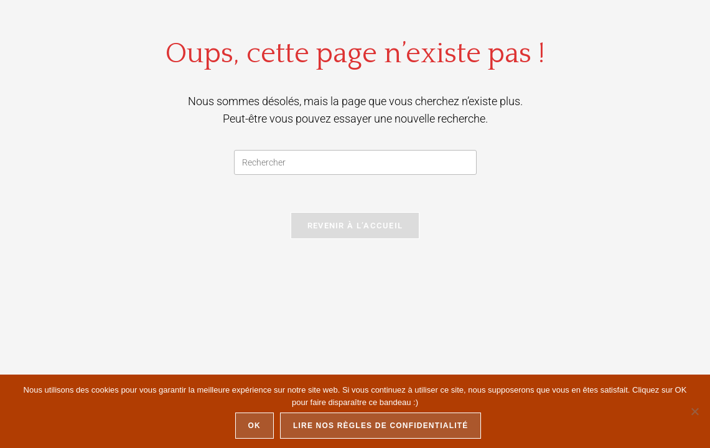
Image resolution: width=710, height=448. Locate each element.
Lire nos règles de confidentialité (380, 425)
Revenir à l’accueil (355, 225)
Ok (254, 425)
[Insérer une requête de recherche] (355, 162)
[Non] (694, 411)
